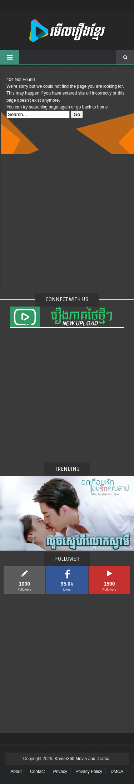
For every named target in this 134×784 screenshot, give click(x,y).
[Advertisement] (67, 221)
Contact (37, 771)
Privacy (60, 771)
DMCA (116, 771)
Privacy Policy (88, 771)
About (15, 771)
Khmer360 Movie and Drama (82, 758)
